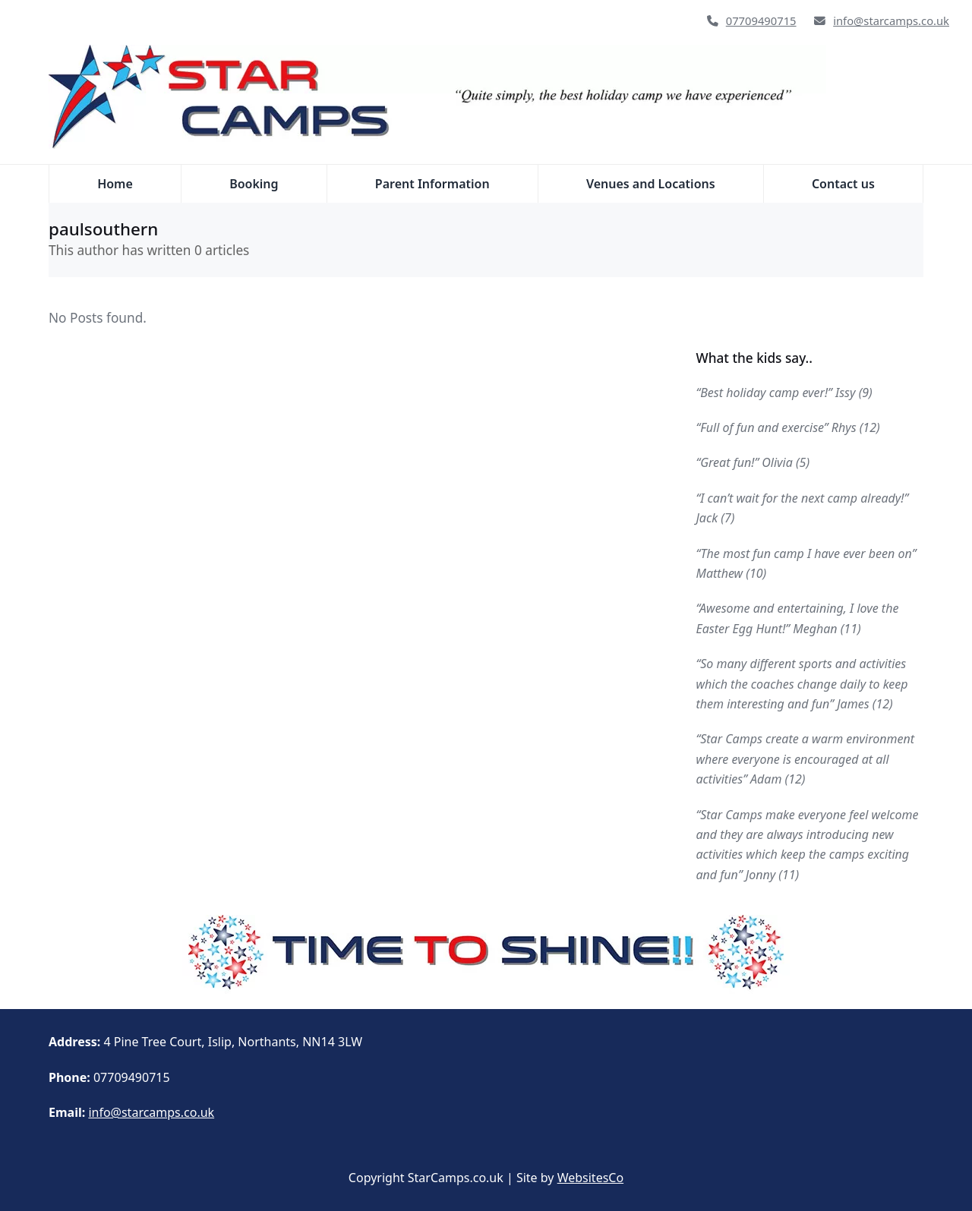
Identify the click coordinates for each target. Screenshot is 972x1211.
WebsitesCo (590, 1177)
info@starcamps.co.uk (891, 20)
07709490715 (761, 20)
